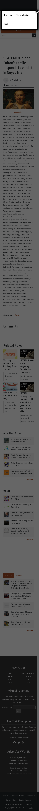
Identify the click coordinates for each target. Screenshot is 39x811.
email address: (8, 20)
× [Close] (37, 11)
